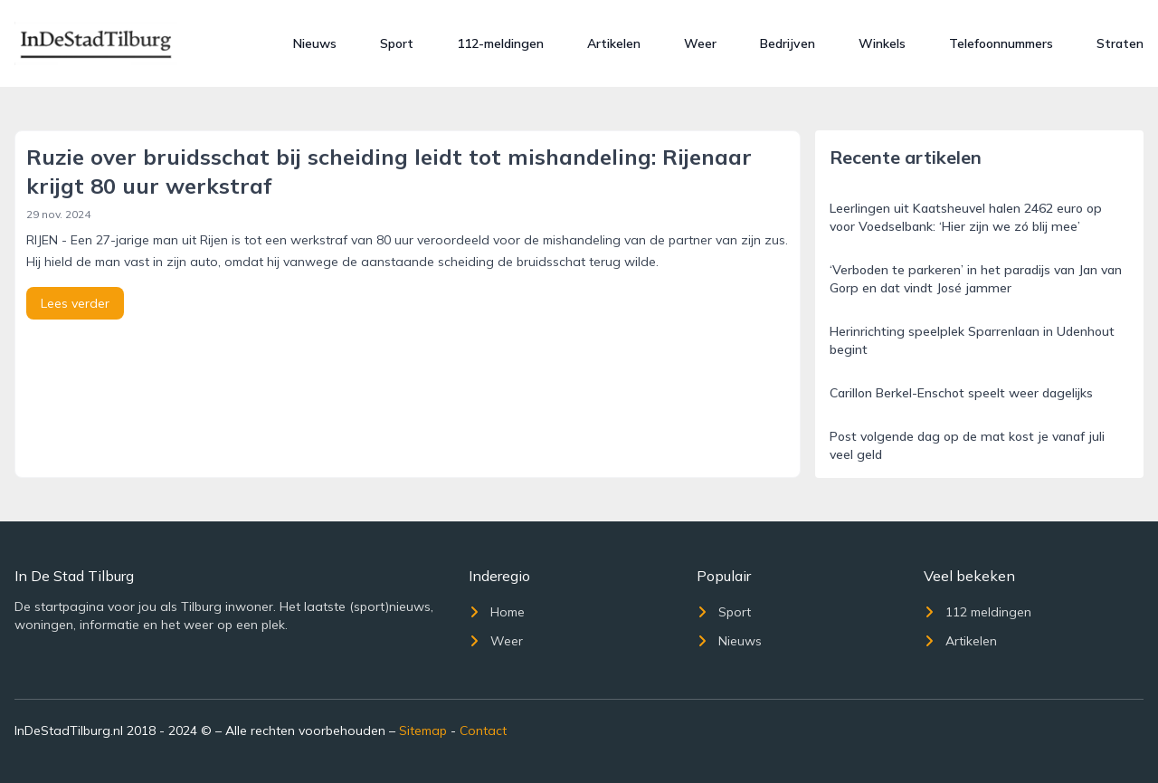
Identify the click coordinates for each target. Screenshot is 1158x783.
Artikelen (614, 43)
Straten (1120, 43)
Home (497, 612)
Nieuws (315, 43)
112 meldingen (977, 612)
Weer (700, 43)
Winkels (882, 43)
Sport (396, 43)
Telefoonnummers (1001, 43)
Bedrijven (787, 43)
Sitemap (423, 730)
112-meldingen (500, 43)
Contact (483, 730)
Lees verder (75, 303)
